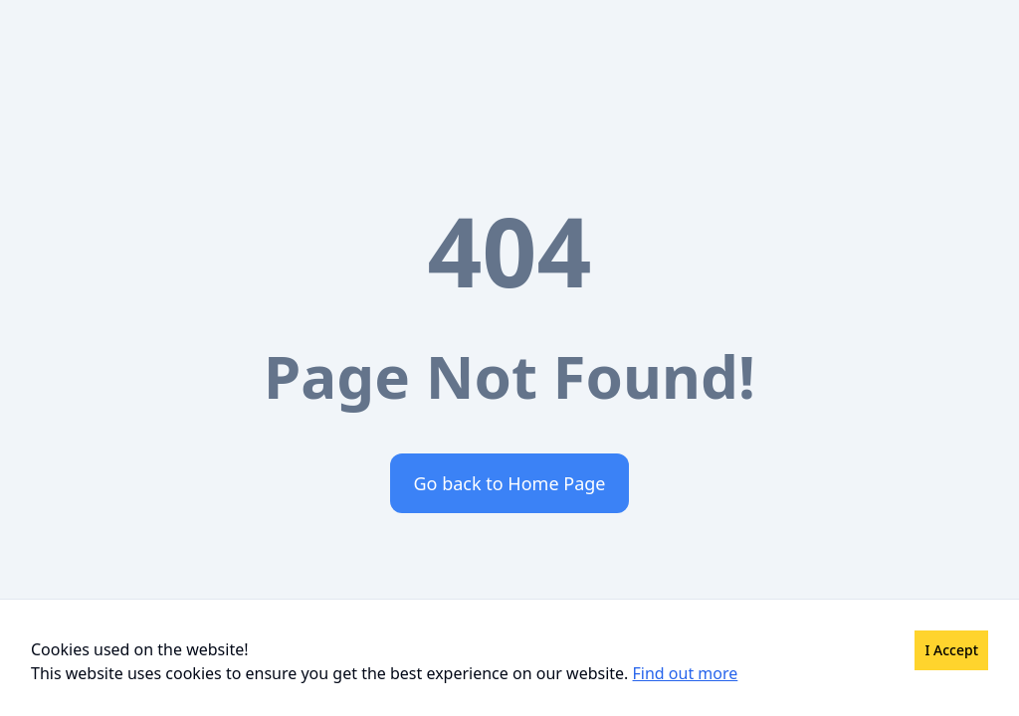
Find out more (685, 673)
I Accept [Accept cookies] (951, 649)
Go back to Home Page (510, 483)
